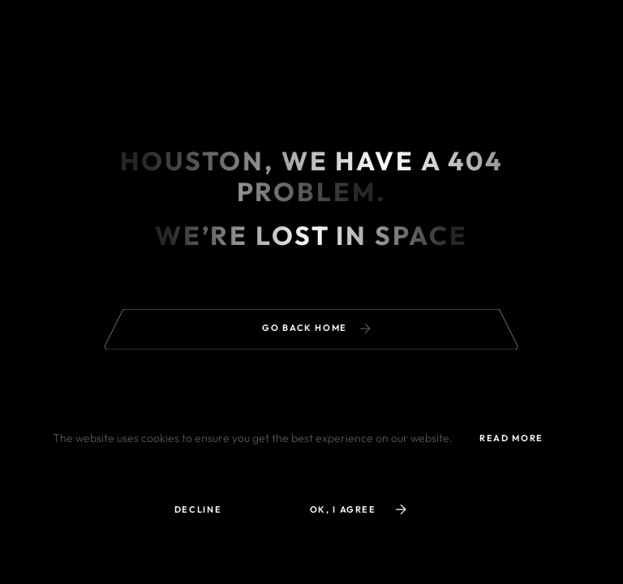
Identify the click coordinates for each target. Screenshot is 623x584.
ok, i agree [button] (358, 509)
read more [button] (511, 438)
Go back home (316, 328)
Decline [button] (197, 509)
